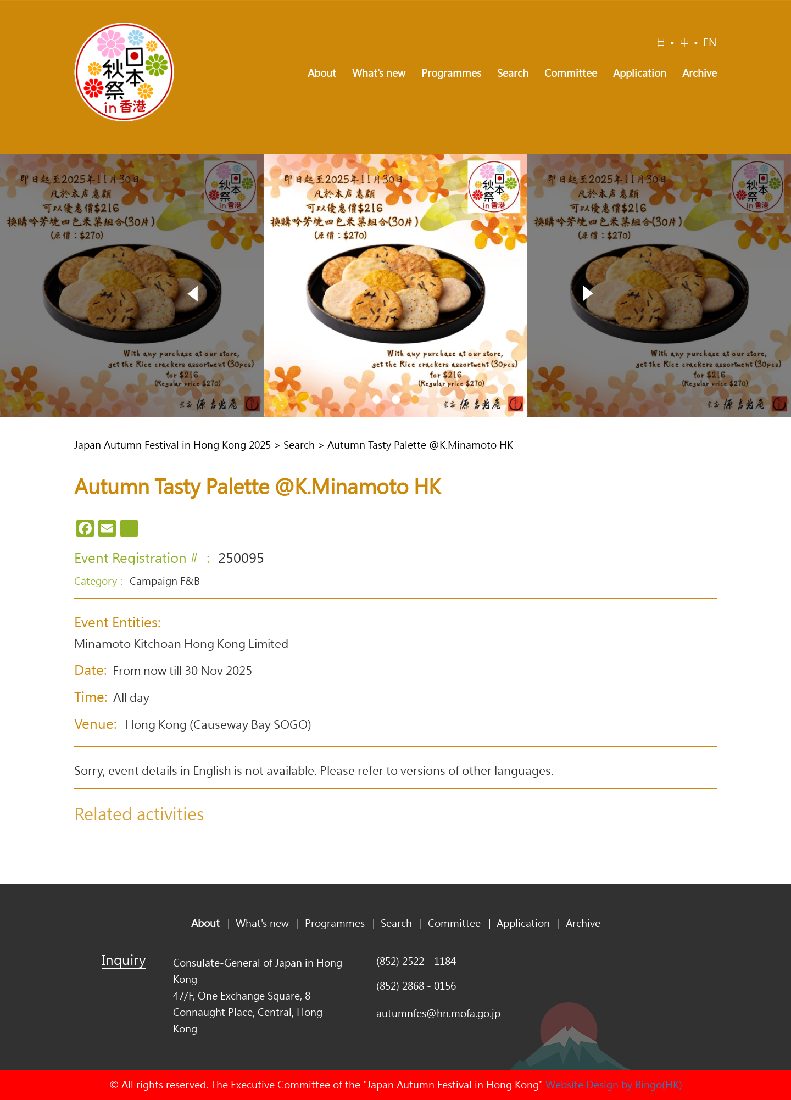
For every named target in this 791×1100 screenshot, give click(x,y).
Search (512, 73)
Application (639, 73)
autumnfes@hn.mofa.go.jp (438, 1013)
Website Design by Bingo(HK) (613, 1084)
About (322, 73)
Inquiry (124, 959)
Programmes (451, 73)
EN (710, 42)
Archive (699, 73)
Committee (570, 73)
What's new (378, 73)
